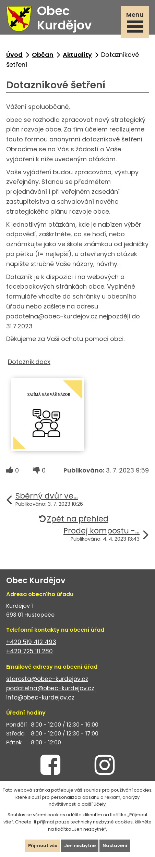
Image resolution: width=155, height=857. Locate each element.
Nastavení (115, 845)
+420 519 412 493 (31, 642)
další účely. (94, 804)
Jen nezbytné (80, 845)
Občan (42, 54)
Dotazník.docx (29, 361)
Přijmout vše (42, 845)
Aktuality (77, 54)
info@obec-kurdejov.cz (40, 697)
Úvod (14, 54)
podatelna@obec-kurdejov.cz (51, 316)
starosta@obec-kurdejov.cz (47, 679)
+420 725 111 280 (29, 651)
